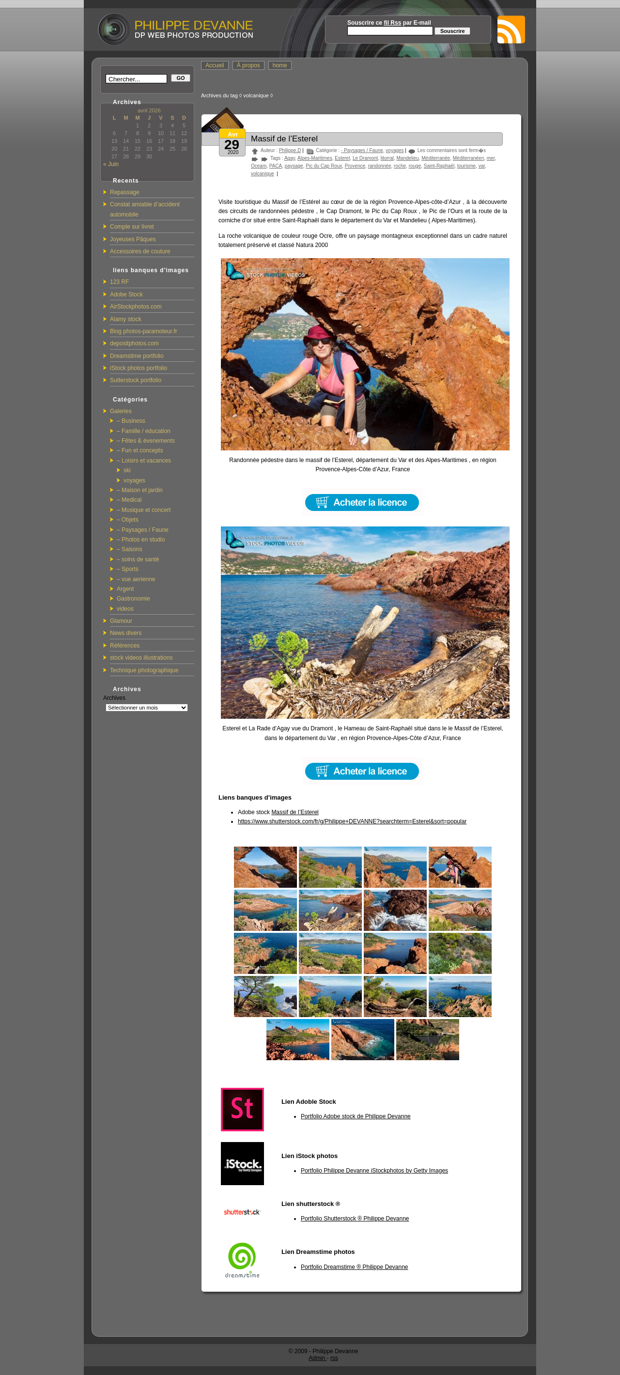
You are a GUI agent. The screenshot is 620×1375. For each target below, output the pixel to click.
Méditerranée (435, 158)
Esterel (342, 158)
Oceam (258, 166)
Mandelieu (408, 158)
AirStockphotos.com (136, 306)
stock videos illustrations (141, 657)
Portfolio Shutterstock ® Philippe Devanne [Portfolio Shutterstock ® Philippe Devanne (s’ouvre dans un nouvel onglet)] (355, 1218)
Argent (125, 589)
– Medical (129, 499)
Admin (317, 1358)
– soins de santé (138, 559)
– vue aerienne (136, 579)
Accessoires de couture (140, 251)
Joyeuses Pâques (133, 239)
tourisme (466, 166)
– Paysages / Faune (143, 529)
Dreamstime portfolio (137, 356)
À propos (248, 65)
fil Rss (392, 22)
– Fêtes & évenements (146, 440)
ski (127, 470)
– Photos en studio (141, 539)
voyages (134, 480)
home (280, 65)
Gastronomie (133, 598)
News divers (125, 633)
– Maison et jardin (140, 490)
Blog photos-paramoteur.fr (143, 331)
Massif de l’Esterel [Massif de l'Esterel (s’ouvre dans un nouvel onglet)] (294, 812)
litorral (387, 158)
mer (491, 158)
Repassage (125, 192)
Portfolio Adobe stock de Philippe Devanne (356, 1116)
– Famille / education (143, 431)
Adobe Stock (126, 294)
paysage (294, 166)
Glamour (121, 621)
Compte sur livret (132, 226)
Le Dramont (365, 158)
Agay (289, 158)
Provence (355, 166)
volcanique (262, 173)
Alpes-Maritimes (314, 158)
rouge (415, 166)
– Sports (128, 569)
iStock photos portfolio (138, 368)
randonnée (379, 166)
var (482, 166)
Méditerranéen (468, 158)
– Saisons (129, 549)
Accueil (214, 65)
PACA (275, 166)
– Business (131, 420)
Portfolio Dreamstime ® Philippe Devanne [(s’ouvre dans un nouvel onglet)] (354, 1267)
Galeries (121, 411)
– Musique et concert (143, 510)
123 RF (119, 281)
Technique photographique (144, 670)
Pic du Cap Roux (324, 166)
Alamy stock (125, 319)
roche (400, 166)
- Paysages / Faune (362, 150)
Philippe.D (290, 150)
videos (125, 608)
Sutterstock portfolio (135, 380)
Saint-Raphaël (439, 166)
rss (334, 1358)
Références (125, 645)
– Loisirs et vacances (144, 460)
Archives (114, 698)
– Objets (128, 519)
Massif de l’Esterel (284, 138)
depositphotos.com (134, 343)
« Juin (111, 164)
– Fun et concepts (140, 450)
